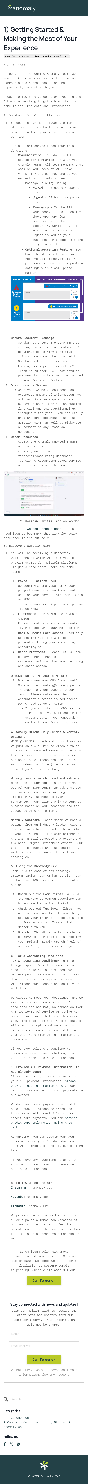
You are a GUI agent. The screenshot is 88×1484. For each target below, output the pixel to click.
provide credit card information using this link (44, 1122)
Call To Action (44, 1280)
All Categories (16, 1417)
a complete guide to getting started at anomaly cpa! (37, 56)
